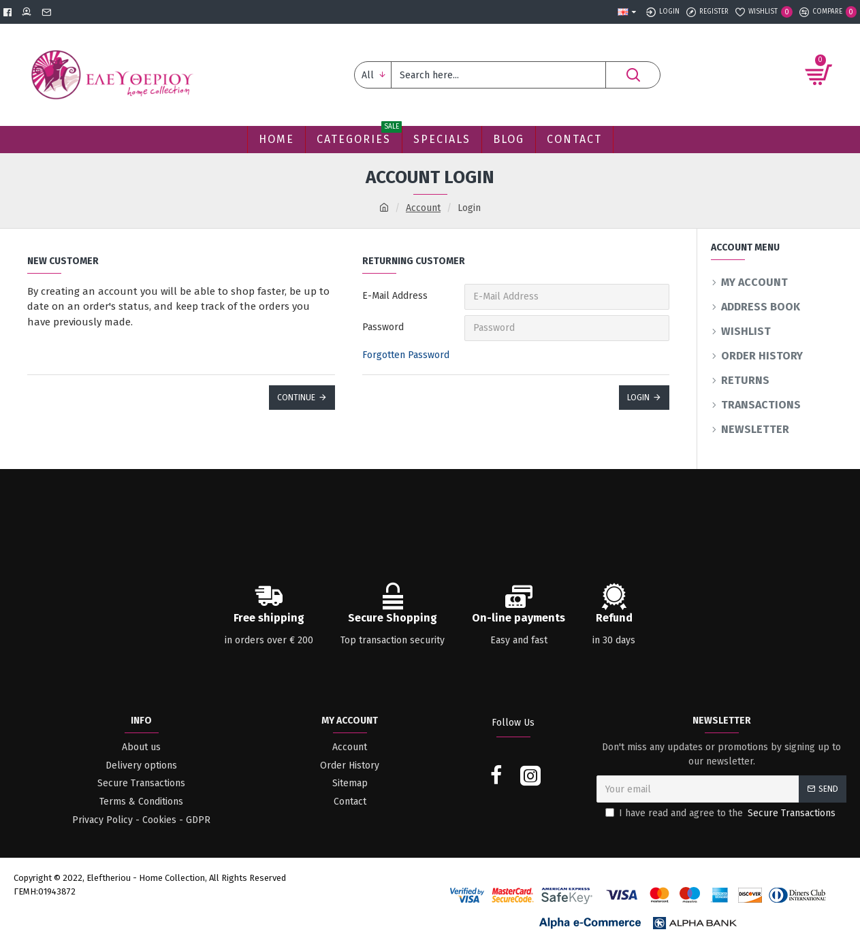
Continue (296, 397)
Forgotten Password (405, 355)
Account (423, 208)
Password (383, 327)
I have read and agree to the (721, 813)
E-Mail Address (395, 296)
